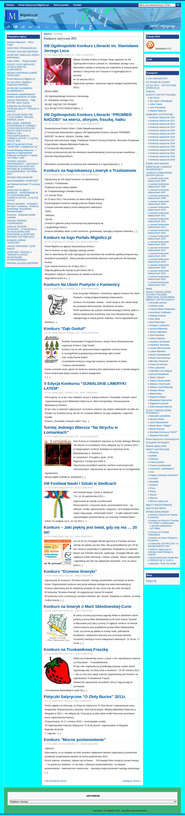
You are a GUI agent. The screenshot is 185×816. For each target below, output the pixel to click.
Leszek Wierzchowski (160, 348)
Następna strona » (132, 781)
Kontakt (77, 5)
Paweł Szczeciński (158, 364)
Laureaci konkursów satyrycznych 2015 (158, 237)
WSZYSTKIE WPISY (156, 508)
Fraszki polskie (157, 462)
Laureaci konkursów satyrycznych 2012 (158, 220)
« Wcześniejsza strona (55, 781)
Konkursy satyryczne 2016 (162, 137)
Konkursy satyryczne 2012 (162, 124)
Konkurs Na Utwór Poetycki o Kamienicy (82, 284)
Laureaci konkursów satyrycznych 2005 (158, 179)
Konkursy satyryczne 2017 (162, 140)
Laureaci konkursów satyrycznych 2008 (158, 196)
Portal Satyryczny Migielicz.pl (33, 5)
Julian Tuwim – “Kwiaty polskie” (22, 61)
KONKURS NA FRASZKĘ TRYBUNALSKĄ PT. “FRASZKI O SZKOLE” (23, 109)
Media (149, 288)
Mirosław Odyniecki (159, 361)
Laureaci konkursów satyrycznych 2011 (158, 214)
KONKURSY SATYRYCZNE (159, 114)
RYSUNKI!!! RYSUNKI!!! (157, 442)
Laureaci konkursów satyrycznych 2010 (158, 208)
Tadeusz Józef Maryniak (161, 387)
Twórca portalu (61, 5)
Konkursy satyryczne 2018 (162, 143)
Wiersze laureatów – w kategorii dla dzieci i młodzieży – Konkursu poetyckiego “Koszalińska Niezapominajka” (23, 208)
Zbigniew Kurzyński (159, 403)
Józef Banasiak (157, 335)
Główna (10, 5)
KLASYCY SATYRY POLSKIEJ (161, 95)
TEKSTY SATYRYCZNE (157, 449)
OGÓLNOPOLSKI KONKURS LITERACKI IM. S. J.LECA (163, 559)
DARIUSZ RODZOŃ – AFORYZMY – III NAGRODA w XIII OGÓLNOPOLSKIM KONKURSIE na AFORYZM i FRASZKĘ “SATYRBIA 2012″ (22, 232)
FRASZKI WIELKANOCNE (20, 177)
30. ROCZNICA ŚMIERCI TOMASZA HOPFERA (19, 83)
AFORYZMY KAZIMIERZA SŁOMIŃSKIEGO (19, 89)
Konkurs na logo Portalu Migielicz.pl (77, 237)
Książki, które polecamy (157, 163)
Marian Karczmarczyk (160, 358)
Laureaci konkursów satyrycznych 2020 (158, 266)
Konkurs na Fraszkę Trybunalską (158, 533)
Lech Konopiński (157, 107)
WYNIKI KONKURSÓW (157, 512)
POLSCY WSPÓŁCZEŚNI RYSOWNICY (158, 411)
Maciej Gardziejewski (160, 354)
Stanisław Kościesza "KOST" (163, 432)
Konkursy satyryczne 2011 (162, 120)
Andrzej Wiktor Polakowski (162, 309)
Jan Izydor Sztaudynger (161, 101)
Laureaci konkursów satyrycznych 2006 (158, 185)
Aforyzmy (153, 452)
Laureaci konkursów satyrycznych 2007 (158, 191)
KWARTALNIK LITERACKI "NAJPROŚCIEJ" (159, 168)
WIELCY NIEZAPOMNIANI (159, 505)
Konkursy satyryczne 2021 (162, 153)
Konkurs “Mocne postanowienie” (75, 739)
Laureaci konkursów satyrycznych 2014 (158, 231)
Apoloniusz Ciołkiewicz (160, 312)
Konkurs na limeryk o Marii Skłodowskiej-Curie (87, 606)
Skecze (153, 494)
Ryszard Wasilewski (159, 374)
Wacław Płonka (157, 390)
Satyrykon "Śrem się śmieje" (163, 563)
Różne (153, 491)
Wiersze (153, 498)
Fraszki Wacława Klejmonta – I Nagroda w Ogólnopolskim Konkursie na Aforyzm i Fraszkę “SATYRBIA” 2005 (22, 154)
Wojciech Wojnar (158, 397)
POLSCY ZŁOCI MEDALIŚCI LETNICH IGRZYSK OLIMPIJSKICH (21, 67)
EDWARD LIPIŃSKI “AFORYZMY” (16, 241)
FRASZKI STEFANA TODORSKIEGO (16, 222)
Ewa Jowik (155, 319)
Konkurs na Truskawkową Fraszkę (76, 649)
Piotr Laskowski (157, 367)
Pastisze (154, 485)
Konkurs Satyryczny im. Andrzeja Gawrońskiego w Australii (160, 552)
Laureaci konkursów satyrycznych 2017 (158, 249)
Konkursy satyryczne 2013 (162, 127)
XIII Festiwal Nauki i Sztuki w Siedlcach (80, 483)
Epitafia (153, 455)
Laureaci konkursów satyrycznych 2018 (158, 254)
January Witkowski (158, 328)
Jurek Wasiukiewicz (159, 422)
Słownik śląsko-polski (156, 446)
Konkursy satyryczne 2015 (162, 133)
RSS (169, 48)
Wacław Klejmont (158, 110)
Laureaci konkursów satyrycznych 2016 (158, 243)
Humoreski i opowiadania (162, 468)
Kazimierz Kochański (160, 341)
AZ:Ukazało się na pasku (158, 82)
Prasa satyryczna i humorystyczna (162, 439)
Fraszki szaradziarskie (160, 465)
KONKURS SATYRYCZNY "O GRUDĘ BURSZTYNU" (163, 544)
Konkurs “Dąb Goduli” (65, 328)
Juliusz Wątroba (157, 338)
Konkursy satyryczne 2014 (162, 130)
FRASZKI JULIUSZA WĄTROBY (22, 51)
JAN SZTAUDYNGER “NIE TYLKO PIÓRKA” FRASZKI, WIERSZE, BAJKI (20, 117)
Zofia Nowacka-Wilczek (161, 406)
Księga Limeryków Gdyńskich (164, 475)
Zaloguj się (151, 581)
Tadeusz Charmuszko (160, 384)
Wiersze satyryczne (159, 501)
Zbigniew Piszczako (159, 435)
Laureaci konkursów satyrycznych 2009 (158, 202)
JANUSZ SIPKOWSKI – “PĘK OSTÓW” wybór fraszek (21, 101)
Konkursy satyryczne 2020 (162, 150)
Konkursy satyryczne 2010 (162, 117)
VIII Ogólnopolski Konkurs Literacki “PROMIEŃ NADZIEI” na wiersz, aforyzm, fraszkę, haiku (88, 117)
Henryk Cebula (157, 419)
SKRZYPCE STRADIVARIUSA (21, 48)
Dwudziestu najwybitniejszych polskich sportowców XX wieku (21, 95)
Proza (152, 488)
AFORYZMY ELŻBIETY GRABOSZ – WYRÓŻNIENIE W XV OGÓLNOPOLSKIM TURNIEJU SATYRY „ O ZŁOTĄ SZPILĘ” (22, 195)
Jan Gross (155, 97)
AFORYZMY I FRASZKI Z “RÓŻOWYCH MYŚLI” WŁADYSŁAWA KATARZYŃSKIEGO (19, 256)
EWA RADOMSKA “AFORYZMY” (22, 181)
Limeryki (154, 478)
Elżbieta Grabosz (158, 315)
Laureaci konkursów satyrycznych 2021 (158, 272)
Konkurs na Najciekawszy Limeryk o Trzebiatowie (90, 170)
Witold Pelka (156, 393)
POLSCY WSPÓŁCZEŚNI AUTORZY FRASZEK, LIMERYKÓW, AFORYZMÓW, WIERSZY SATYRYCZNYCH (160, 296)
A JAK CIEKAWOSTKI (156, 78)
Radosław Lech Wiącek (161, 371)
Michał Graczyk (157, 429)
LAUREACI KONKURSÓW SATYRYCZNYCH (159, 174)
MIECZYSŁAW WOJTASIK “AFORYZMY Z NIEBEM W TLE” (22, 145)
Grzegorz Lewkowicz (160, 325)
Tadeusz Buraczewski (160, 380)
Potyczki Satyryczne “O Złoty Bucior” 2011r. (85, 696)
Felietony (154, 459)
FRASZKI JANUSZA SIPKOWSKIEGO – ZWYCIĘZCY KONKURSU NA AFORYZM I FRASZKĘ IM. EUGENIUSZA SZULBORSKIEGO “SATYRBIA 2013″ (23, 167)
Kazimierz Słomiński (159, 345)
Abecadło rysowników (159, 416)
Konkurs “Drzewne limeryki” (70, 571)
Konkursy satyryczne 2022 (162, 156)
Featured (150, 91)
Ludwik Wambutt (157, 351)
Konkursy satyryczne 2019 (162, 146)
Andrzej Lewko (156, 306)
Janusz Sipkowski (158, 332)
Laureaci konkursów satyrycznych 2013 (158, 225)
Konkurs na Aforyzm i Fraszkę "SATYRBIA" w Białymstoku (163, 521)
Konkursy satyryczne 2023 (162, 159)
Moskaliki (154, 481)
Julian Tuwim (156, 104)
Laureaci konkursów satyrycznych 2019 (158, 260)
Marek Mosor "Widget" (160, 425)
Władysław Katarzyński (161, 400)
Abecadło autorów (158, 302)
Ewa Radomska (157, 322)
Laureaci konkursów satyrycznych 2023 (158, 283)
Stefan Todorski (157, 377)
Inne (152, 472)
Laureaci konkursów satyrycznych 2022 (158, 277)
